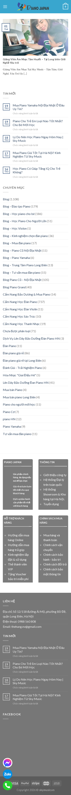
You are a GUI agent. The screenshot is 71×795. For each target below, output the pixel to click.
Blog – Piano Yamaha (16, 257)
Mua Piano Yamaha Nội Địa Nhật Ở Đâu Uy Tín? (38, 107)
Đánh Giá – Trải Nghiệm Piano (22, 367)
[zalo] (7, 774)
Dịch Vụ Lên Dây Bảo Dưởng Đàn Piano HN (31, 338)
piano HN (9, 419)
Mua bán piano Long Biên (19, 397)
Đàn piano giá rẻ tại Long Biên (22, 360)
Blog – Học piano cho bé (19, 214)
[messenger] (7, 762)
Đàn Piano (9, 346)
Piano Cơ (9, 412)
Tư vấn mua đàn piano (17, 434)
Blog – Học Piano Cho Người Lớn (24, 221)
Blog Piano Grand (14, 287)
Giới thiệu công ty (54, 475)
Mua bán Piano (12, 390)
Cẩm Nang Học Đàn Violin (20, 309)
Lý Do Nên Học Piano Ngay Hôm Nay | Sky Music (38, 138)
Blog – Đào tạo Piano (16, 206)
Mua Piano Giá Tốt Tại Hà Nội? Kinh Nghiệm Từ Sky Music (37, 154)
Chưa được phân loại (16, 331)
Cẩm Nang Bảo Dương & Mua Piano (26, 294)
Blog (6, 199)
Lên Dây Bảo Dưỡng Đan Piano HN (26, 382)
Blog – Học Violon (15, 228)
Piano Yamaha (12, 426)
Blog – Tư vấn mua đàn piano (21, 272)
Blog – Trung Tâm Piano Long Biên (25, 265)
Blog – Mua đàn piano (17, 243)
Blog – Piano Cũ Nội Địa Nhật (22, 250)
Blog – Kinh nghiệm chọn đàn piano (25, 236)
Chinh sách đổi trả (55, 564)
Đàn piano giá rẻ (13, 353)
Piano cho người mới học (19, 404)
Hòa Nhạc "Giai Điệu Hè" (19, 375)
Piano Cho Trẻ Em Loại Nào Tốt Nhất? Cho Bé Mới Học (38, 122)
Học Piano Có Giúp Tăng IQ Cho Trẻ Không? (36, 170)
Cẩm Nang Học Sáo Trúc (19, 316)
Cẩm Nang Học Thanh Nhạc (21, 324)
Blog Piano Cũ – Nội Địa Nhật (22, 279)
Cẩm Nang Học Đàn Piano (20, 302)
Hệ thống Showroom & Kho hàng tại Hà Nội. (54, 494)
